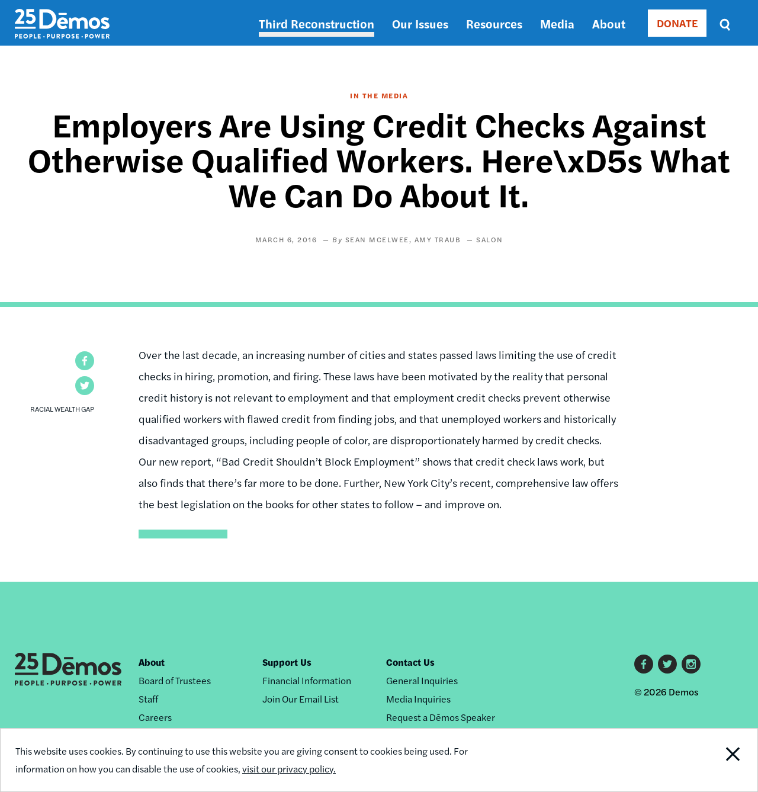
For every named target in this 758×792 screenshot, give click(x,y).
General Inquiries (422, 680)
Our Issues (420, 23)
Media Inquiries (418, 699)
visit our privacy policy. (289, 768)
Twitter (667, 664)
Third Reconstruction (316, 23)
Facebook (643, 664)
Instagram (691, 664)
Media (557, 23)
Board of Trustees (175, 680)
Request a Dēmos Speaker (440, 717)
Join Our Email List (300, 699)
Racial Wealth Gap (62, 408)
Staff (148, 699)
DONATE (677, 22)
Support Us (286, 662)
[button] (84, 360)
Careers (155, 717)
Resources (494, 23)
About (608, 23)
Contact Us (410, 662)
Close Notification (719, 760)
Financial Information (306, 680)
